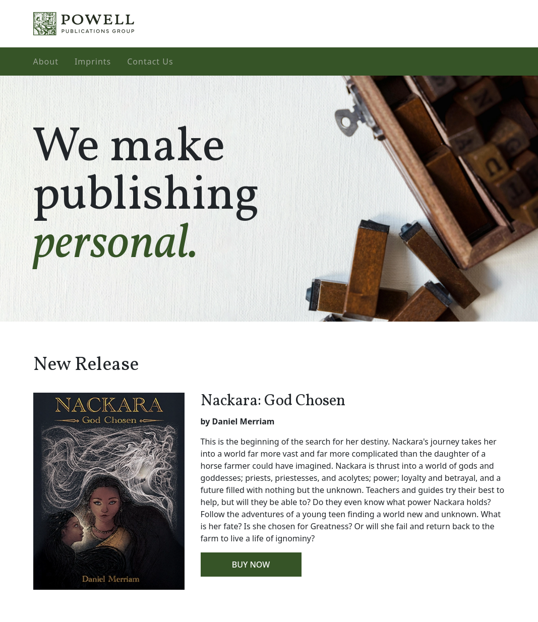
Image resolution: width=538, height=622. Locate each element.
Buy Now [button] (251, 564)
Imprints (93, 61)
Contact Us (150, 61)
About (45, 61)
